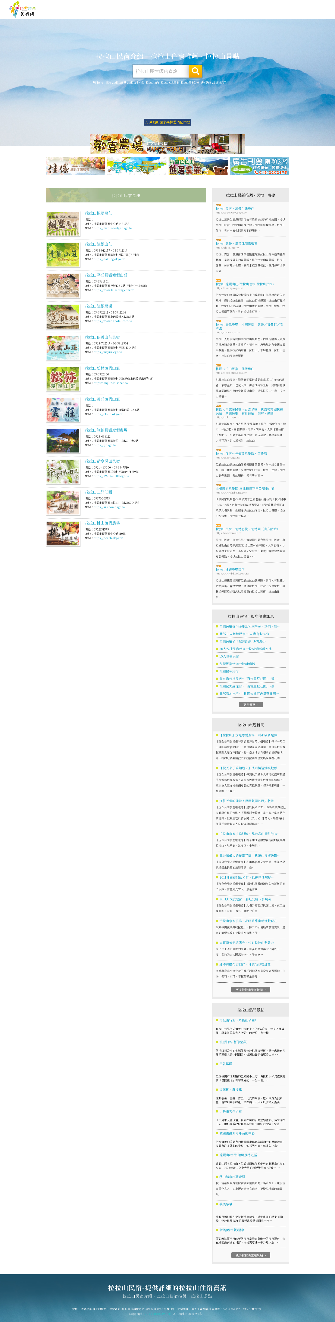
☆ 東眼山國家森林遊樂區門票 (167, 122)
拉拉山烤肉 (152, 82)
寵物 (108, 82)
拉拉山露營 (177, 13)
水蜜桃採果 (219, 82)
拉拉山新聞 (271, 16)
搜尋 (195, 71)
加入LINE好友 (252, 1313)
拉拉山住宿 (154, 13)
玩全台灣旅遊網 (243, 5)
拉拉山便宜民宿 (170, 82)
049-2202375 (231, 1313)
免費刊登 (260, 5)
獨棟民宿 (206, 82)
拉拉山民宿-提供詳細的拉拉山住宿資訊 (22, 9)
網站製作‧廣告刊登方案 (284, 5)
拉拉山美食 (224, 14)
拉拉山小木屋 (136, 82)
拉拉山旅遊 (201, 14)
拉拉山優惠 (248, 15)
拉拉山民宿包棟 (190, 82)
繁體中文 (314, 4)
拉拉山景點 (295, 17)
